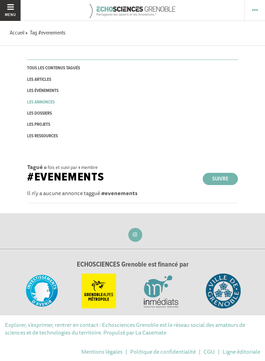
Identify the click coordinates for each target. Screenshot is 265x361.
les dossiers (39, 113)
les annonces (41, 102)
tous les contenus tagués (53, 68)
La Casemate (150, 332)
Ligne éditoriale (241, 351)
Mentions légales (101, 351)
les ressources (42, 136)
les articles (39, 80)
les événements (42, 91)
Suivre (220, 179)
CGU (209, 351)
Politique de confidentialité (163, 351)
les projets (38, 125)
